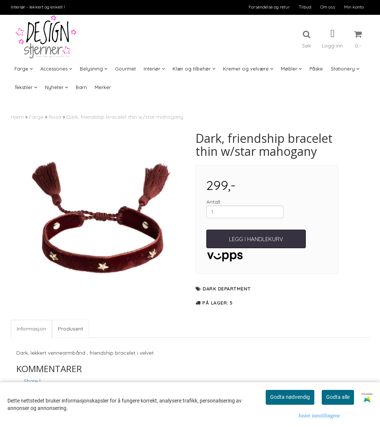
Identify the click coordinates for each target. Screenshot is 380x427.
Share (31, 381)
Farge (36, 117)
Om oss (327, 7)
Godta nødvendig (290, 397)
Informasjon (31, 328)
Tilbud (305, 7)
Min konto (354, 7)
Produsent (70, 328)
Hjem (17, 117)
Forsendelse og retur (269, 7)
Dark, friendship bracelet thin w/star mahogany (124, 117)
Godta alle (338, 397)
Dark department (227, 289)
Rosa (55, 117)
